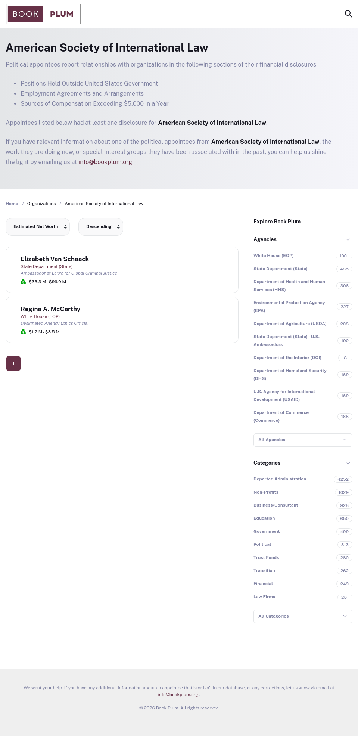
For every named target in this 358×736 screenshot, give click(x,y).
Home (12, 203)
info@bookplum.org (105, 162)
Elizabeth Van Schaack (55, 259)
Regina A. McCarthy (50, 309)
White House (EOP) (40, 316)
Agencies (265, 239)
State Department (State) (47, 266)
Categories (267, 463)
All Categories (273, 616)
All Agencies (271, 439)
